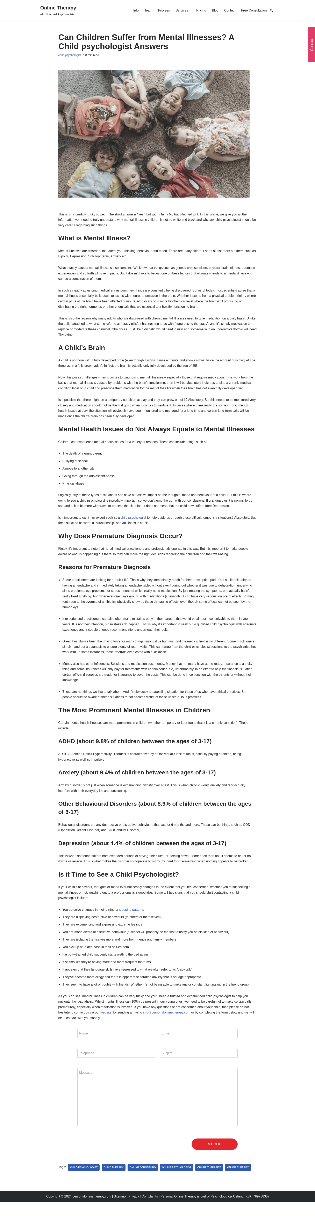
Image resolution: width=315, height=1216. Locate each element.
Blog (214, 10)
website (106, 1025)
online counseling (143, 1182)
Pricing (200, 10)
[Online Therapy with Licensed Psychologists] (58, 10)
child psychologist (69, 55)
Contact (229, 10)
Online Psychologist (178, 1182)
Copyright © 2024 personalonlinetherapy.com (77, 1211)
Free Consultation (254, 10)
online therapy (240, 1182)
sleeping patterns (132, 920)
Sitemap (119, 1211)
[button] (189, 10)
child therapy (114, 1182)
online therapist (211, 1182)
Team (147, 10)
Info (134, 10)
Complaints (150, 1211)
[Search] (271, 10)
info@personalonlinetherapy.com (168, 1025)
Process (163, 10)
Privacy (134, 1211)
